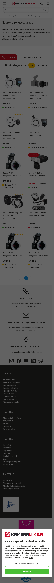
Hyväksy (27, 571)
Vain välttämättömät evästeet (27, 564)
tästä (31, 558)
